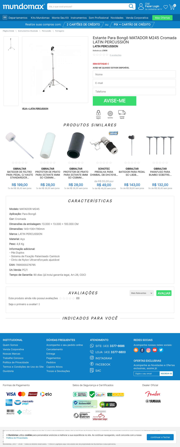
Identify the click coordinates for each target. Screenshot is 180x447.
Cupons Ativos (54, 366)
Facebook (102, 364)
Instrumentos (79, 17)
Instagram (103, 358)
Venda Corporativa (137, 17)
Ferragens (59, 31)
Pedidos (51, 362)
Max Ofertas (162, 17)
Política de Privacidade (16, 362)
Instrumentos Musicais (28, 31)
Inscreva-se (166, 373)
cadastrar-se (154, 9)
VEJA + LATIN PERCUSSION (35, 108)
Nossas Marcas (11, 353)
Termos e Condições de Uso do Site (23, 366)
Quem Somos (10, 345)
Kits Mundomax (40, 17)
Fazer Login (152, 6)
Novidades (117, 17)
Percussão (46, 31)
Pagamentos (53, 358)
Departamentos (18, 17)
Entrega (50, 353)
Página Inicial (8, 31)
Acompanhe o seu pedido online (64, 345)
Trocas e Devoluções (58, 371)
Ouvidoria (8, 371)
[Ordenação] (142, 293)
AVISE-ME (115, 101)
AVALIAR (164, 293)
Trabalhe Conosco (13, 358)
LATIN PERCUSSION (105, 46)
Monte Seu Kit (60, 17)
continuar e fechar (160, 437)
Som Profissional (99, 17)
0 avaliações (115, 55)
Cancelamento (54, 349)
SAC (98, 370)
